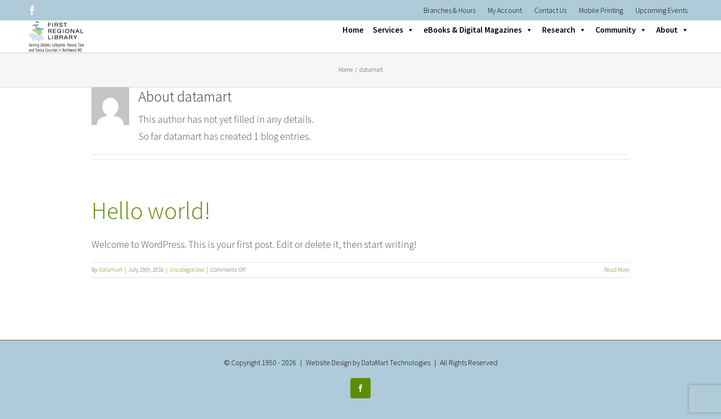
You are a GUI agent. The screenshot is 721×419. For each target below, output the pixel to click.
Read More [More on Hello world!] (616, 270)
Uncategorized (187, 270)
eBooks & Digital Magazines (478, 30)
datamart (110, 270)
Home (353, 29)
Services (393, 30)
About (672, 30)
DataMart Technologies (395, 362)
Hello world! (151, 210)
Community (621, 30)
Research (564, 30)
